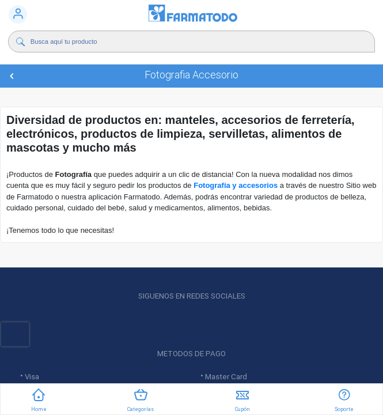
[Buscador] (179, 41)
